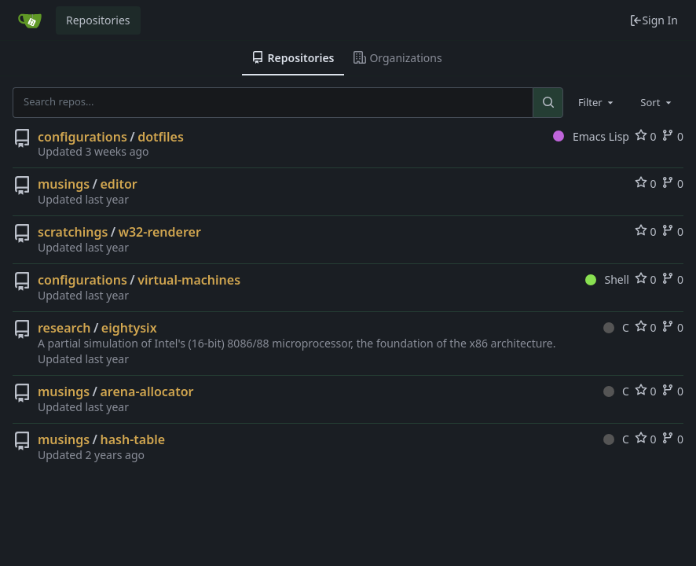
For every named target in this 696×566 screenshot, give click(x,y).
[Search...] (547, 102)
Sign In (653, 20)
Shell (607, 279)
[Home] (30, 20)
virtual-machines (188, 280)
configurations (82, 137)
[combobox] (597, 102)
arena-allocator (147, 391)
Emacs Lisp (591, 136)
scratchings (73, 232)
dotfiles (160, 137)
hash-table (133, 439)
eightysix (129, 328)
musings (64, 184)
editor (119, 184)
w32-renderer (160, 232)
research (64, 328)
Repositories (98, 20)
